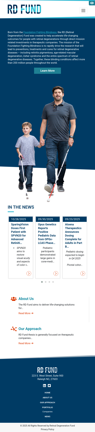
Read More (26, 313)
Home (47, 392)
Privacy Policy (47, 429)
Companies (47, 411)
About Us (47, 397)
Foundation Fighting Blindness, (40, 32)
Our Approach (47, 402)
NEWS (47, 416)
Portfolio (47, 407)
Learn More (47, 70)
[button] (42, 281)
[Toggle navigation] (83, 10)
